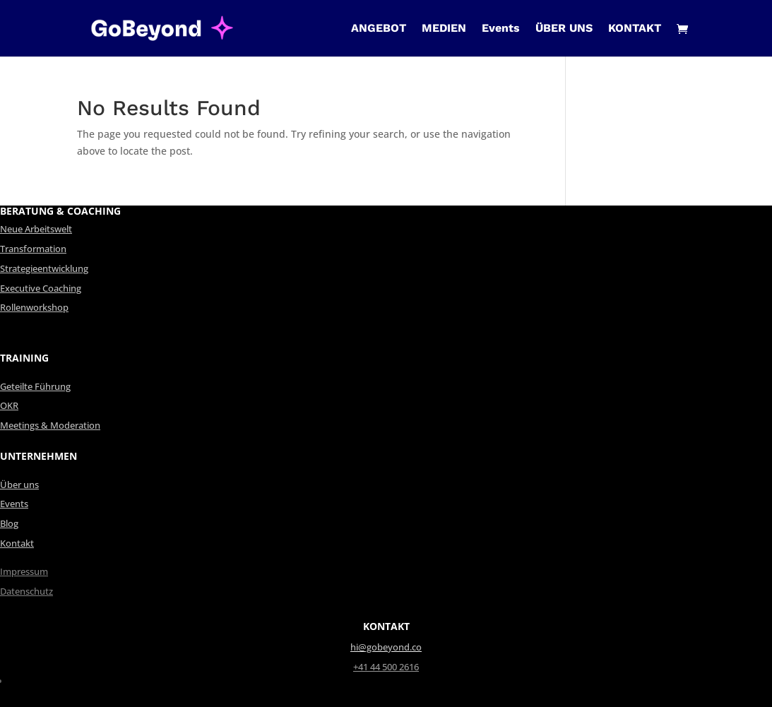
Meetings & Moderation (50, 426)
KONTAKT (634, 29)
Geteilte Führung (35, 387)
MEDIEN (444, 29)
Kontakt (17, 543)
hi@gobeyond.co (386, 647)
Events (501, 29)
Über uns (19, 485)
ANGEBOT (378, 29)
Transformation (33, 249)
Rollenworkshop (34, 308)
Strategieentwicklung (44, 269)
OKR (9, 406)
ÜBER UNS (564, 29)
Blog (9, 524)
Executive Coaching (40, 289)
